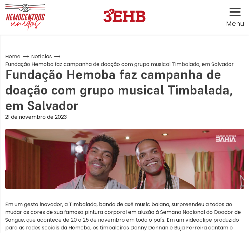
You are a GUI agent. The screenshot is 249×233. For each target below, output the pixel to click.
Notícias (41, 56)
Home (12, 56)
